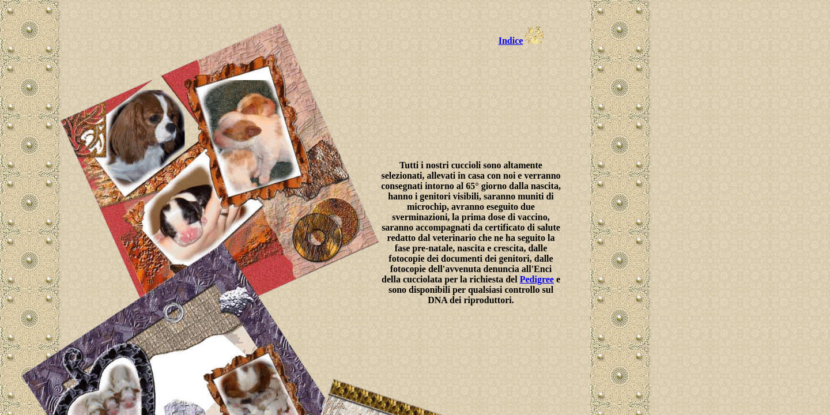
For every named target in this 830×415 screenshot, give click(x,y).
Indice (511, 41)
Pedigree (537, 279)
